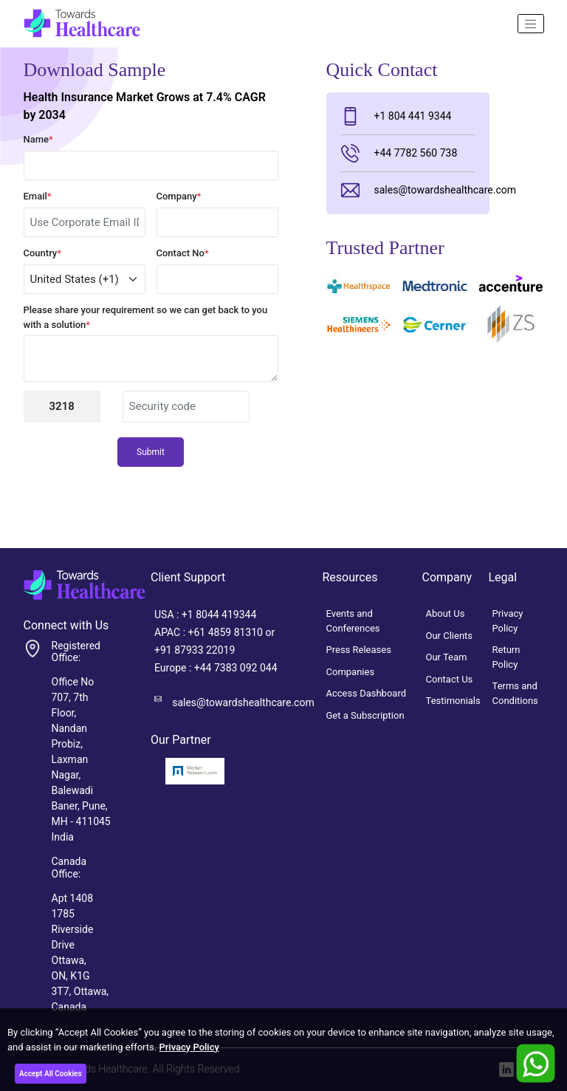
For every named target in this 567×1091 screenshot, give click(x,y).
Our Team (446, 657)
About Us (445, 613)
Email (38, 196)
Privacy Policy (189, 1047)
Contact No (183, 253)
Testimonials (453, 700)
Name (38, 139)
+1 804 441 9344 (396, 116)
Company (179, 196)
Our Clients (449, 635)
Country (43, 253)
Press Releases (358, 649)
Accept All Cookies (50, 1074)
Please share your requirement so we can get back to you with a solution (146, 317)
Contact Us (449, 679)
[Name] (531, 23)
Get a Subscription (365, 715)
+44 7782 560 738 (399, 153)
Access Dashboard (366, 693)
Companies (350, 671)
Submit (151, 452)
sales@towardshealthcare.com (408, 190)
